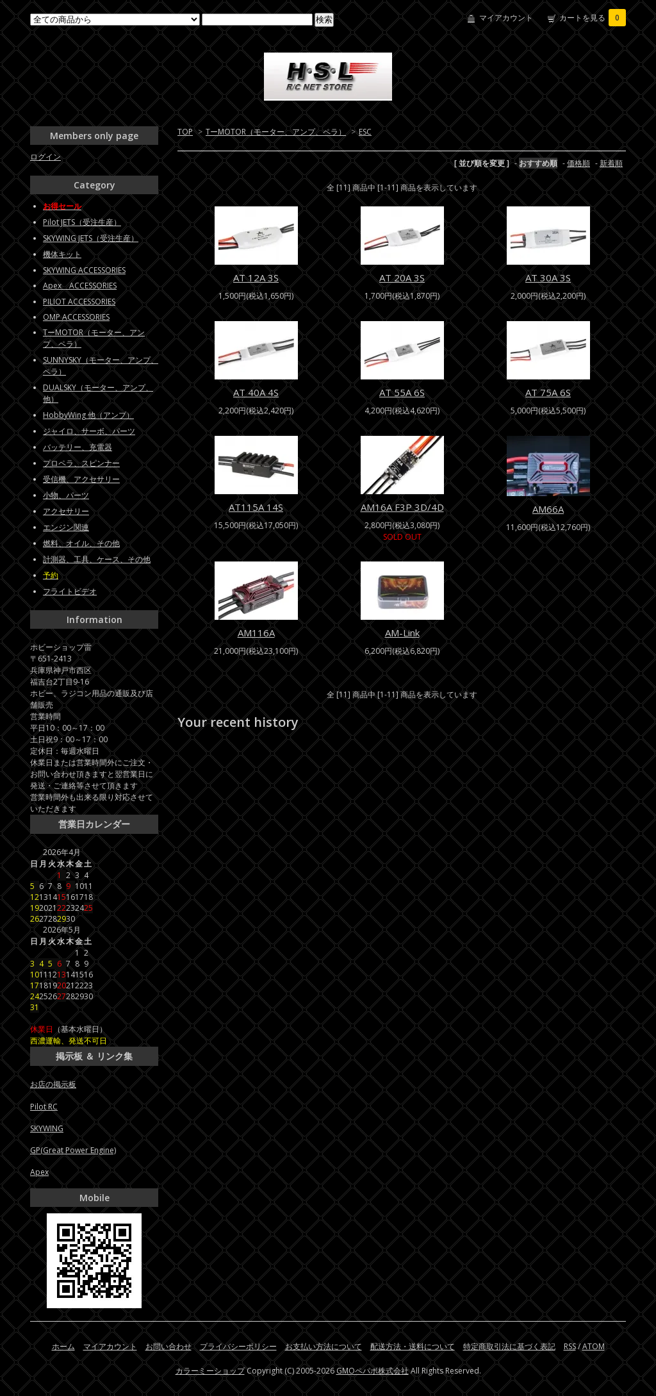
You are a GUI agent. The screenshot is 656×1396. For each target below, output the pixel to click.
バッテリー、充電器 (77, 447)
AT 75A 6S (548, 392)
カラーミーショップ (210, 1370)
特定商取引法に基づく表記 (509, 1346)
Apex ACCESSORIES (80, 285)
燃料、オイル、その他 (81, 543)
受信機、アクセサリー (81, 479)
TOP (185, 131)
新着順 (611, 163)
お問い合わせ (168, 1346)
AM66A (548, 509)
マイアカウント (506, 17)
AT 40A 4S (256, 392)
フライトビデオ (70, 591)
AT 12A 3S (256, 277)
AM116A (256, 632)
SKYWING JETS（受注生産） (90, 238)
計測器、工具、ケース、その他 (97, 559)
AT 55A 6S (402, 392)
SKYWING (46, 1128)
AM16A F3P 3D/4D (402, 507)
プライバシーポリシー (238, 1346)
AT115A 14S (256, 507)
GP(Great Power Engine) (73, 1150)
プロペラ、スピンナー (81, 463)
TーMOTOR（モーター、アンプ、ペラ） (276, 131)
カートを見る (592, 17)
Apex (39, 1172)
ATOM (593, 1346)
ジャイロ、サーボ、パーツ (89, 431)
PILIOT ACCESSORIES (79, 301)
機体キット (62, 254)
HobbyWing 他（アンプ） (88, 415)
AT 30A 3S (548, 277)
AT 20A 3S (402, 277)
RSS (570, 1346)
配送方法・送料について (412, 1346)
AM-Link (402, 632)
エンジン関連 (66, 527)
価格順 (578, 163)
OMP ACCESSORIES (76, 317)
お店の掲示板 (53, 1084)
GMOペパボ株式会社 (372, 1370)
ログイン (45, 156)
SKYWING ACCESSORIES (84, 270)
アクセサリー (66, 511)
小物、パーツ (66, 495)
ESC (365, 131)
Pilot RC (44, 1106)
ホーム (63, 1346)
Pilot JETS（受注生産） (82, 222)
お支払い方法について (323, 1346)
